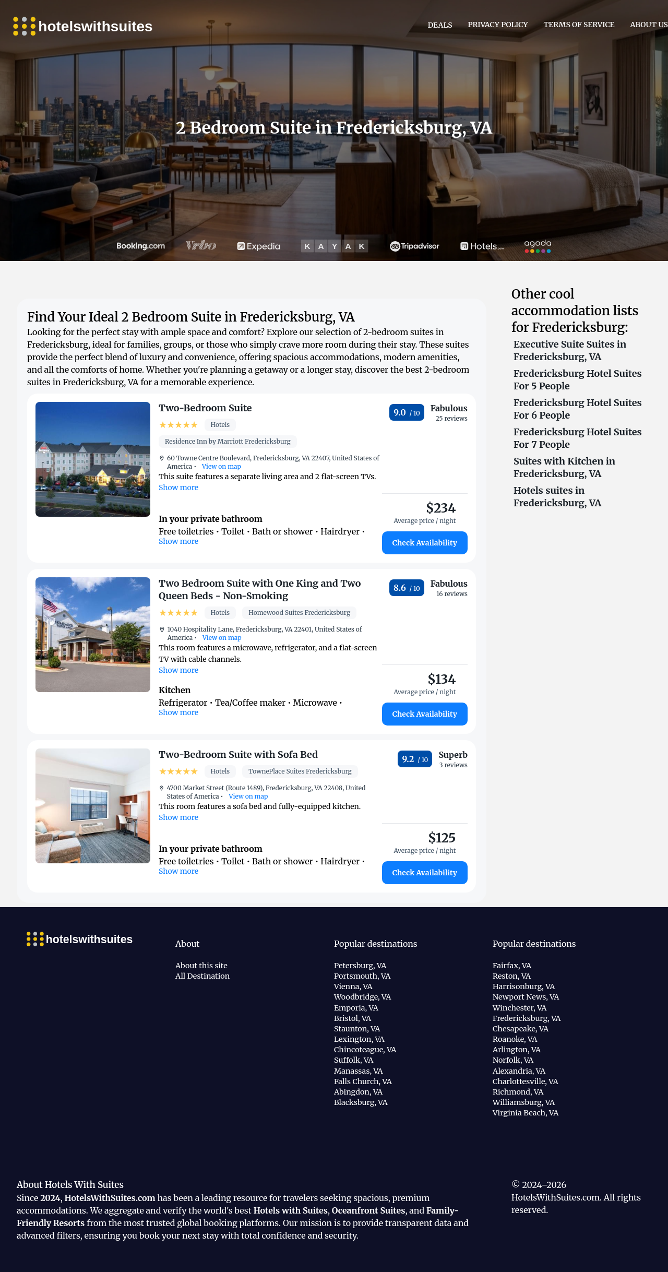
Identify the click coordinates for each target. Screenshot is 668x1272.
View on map (220, 466)
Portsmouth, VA (362, 976)
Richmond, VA (518, 1092)
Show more (178, 487)
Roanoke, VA (515, 1039)
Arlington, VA (517, 1049)
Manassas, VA (358, 1071)
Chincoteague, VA (365, 1049)
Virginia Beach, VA (525, 1113)
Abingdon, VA (358, 1092)
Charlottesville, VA (525, 1081)
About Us (649, 24)
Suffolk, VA (353, 1060)
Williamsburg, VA (524, 1102)
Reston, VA (512, 976)
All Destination (202, 976)
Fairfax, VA (512, 965)
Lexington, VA (359, 1039)
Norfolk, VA (513, 1060)
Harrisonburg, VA (524, 986)
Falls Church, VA (363, 1081)
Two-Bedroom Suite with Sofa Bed (238, 754)
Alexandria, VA (519, 1071)
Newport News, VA (526, 997)
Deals (440, 25)
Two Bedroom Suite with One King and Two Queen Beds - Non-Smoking (260, 589)
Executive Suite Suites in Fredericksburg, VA (570, 350)
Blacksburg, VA (361, 1102)
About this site (201, 965)
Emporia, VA (356, 1008)
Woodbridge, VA (362, 997)
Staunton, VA (357, 1028)
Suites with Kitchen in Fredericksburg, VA (564, 467)
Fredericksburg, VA (526, 1018)
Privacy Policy (498, 24)
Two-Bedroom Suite (205, 408)
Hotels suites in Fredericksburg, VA (557, 496)
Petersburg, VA (360, 965)
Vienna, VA (353, 986)
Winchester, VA (519, 1008)
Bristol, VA (352, 1018)
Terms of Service (579, 24)
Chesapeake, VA (520, 1028)
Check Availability (424, 543)
